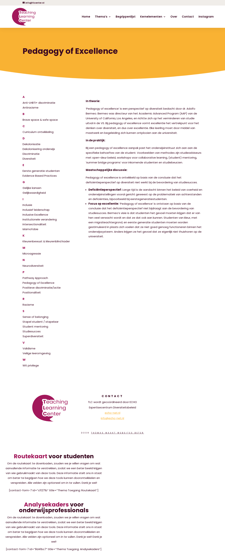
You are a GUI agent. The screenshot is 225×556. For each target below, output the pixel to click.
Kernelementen (151, 16)
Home (86, 16)
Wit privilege (49, 362)
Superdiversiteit (33, 336)
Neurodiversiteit (49, 263)
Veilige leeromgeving (36, 353)
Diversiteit (29, 159)
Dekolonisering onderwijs (39, 149)
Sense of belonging (49, 314)
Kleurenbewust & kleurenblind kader (49, 238)
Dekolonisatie (49, 141)
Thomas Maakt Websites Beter (117, 433)
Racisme (49, 302)
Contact (188, 16)
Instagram (206, 16)
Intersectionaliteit (34, 224)
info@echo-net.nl (112, 418)
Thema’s (101, 16)
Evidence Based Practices (40, 176)
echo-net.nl (112, 413)
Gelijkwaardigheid (34, 193)
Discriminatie (31, 154)
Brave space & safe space (49, 117)
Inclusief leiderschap (36, 210)
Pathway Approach (49, 275)
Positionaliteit (32, 292)
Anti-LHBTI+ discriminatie (49, 100)
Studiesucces (32, 331)
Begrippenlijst (126, 16)
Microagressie (49, 250)
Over (173, 16)
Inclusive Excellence (35, 214)
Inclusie (49, 202)
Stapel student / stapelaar (41, 322)
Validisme (49, 345)
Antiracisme (30, 107)
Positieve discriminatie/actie (42, 287)
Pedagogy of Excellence (38, 283)
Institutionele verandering (40, 219)
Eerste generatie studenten (49, 168)
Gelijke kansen (49, 185)
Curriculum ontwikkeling (49, 129)
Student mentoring (35, 326)
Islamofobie (30, 229)
